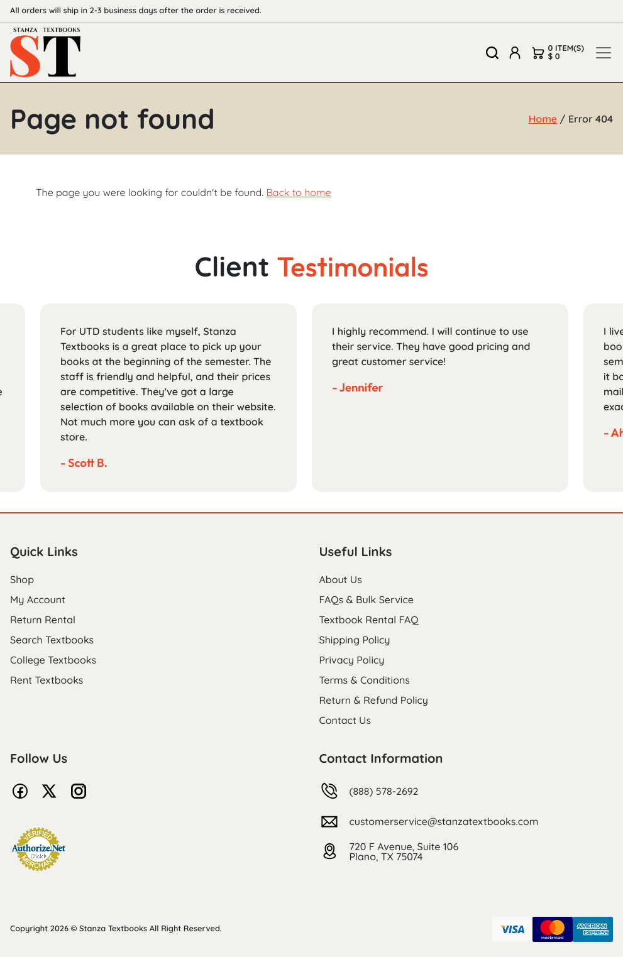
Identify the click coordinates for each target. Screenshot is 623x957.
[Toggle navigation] (603, 52)
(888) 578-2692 (384, 791)
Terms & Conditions (364, 680)
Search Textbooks (52, 639)
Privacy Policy (352, 659)
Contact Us (345, 720)
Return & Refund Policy (373, 700)
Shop (22, 579)
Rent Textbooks (46, 680)
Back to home (298, 192)
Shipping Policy (354, 639)
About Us (340, 579)
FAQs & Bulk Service (366, 599)
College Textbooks (53, 659)
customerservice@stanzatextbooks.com (444, 821)
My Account (37, 599)
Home (543, 118)
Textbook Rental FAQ (369, 619)
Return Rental (42, 619)
